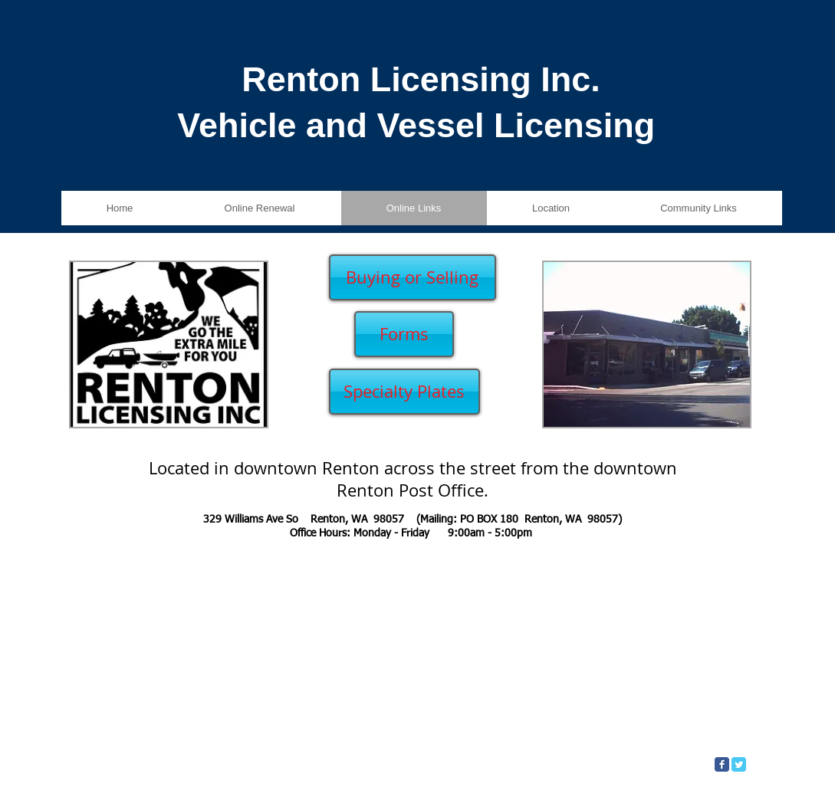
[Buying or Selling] (412, 277)
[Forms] (404, 334)
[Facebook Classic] (722, 764)
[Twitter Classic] (738, 764)
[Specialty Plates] (404, 392)
